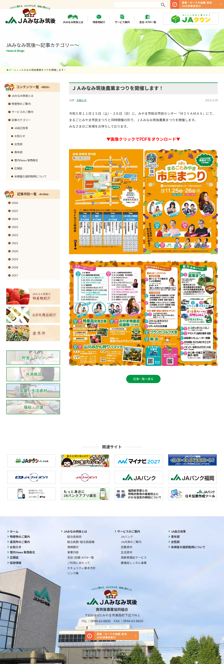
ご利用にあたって (78, 563)
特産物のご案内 (21, 103)
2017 (15, 275)
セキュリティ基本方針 (81, 568)
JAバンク (127, 536)
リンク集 (73, 573)
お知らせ (82, 100)
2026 (15, 202)
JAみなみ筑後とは (73, 18)
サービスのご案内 (22, 111)
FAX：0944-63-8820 (128, 621)
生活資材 (126, 552)
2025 (15, 210)
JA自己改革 (21, 128)
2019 (15, 259)
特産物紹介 (99, 18)
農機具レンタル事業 (134, 563)
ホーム (12, 69)
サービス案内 (122, 18)
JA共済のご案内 (131, 542)
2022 (15, 235)
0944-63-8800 (100, 621)
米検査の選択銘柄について (30, 176)
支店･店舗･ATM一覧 (80, 557)
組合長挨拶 (74, 536)
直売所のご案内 (20, 542)
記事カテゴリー (21, 120)
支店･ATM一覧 (147, 18)
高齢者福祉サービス (134, 557)
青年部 (18, 152)
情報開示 (73, 547)
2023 (15, 227)
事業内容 (73, 552)
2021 (15, 243)
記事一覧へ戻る (143, 379)
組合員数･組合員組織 (80, 542)
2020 (15, 251)
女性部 (18, 144)
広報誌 (18, 168)
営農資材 (126, 547)
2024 (15, 218)
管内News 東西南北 (26, 160)
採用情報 (15, 563)
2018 (15, 267)
